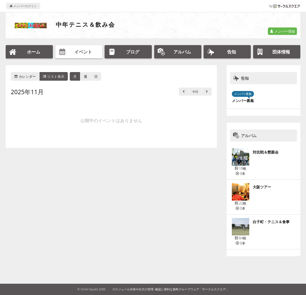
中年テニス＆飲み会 (85, 24)
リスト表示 (54, 76)
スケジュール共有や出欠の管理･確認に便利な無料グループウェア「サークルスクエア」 (170, 289)
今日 (195, 92)
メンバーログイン (23, 6)
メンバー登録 (282, 31)
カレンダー (25, 76)
